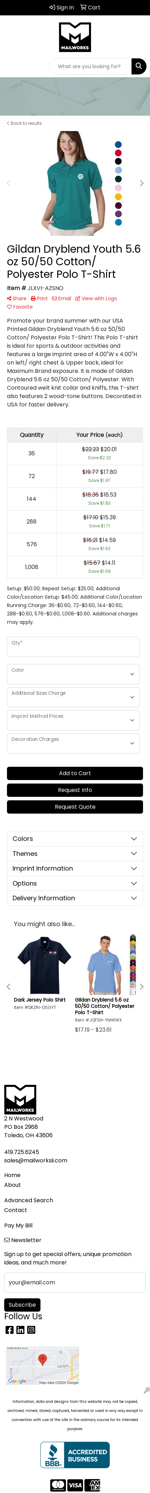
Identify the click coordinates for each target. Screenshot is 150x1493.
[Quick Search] (90, 66)
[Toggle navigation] (10, 66)
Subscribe (22, 1305)
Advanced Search (28, 1200)
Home (12, 1175)
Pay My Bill (18, 1225)
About (12, 1185)
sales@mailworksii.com (35, 1160)
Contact (15, 1210)
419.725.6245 (21, 1152)
